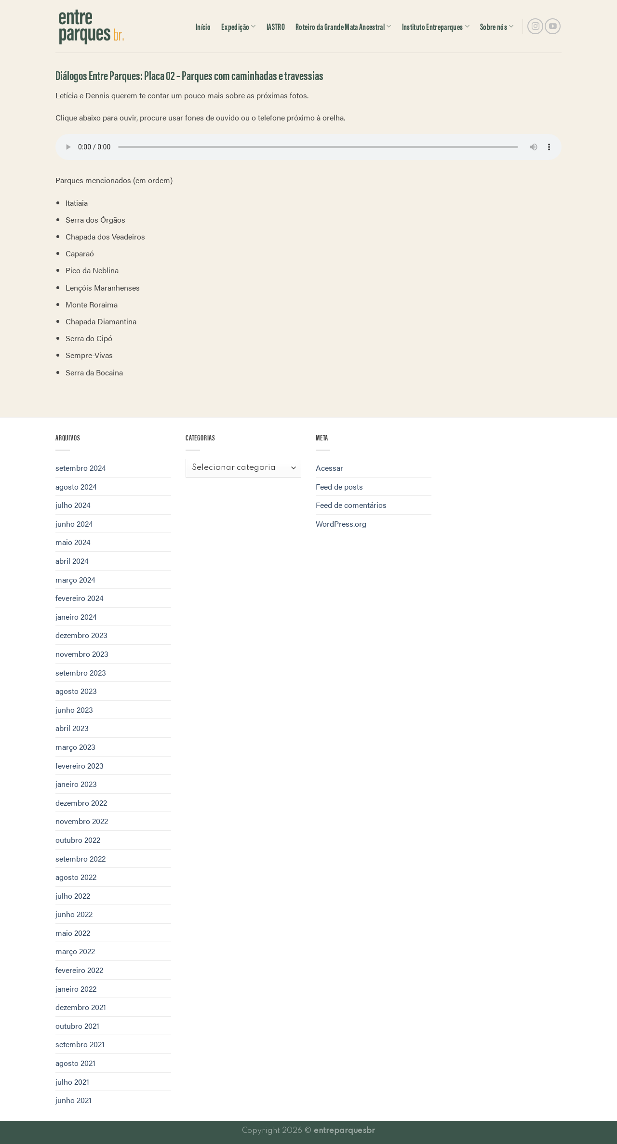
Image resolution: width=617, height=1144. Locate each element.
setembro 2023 (80, 672)
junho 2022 (74, 913)
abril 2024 (72, 560)
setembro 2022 (80, 858)
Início (203, 26)
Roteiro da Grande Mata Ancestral (343, 26)
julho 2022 (72, 895)
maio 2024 (73, 541)
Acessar (329, 467)
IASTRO (276, 26)
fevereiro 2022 (79, 969)
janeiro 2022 (75, 988)
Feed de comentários (351, 504)
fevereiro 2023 (79, 765)
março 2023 (75, 746)
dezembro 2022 (81, 802)
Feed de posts (339, 486)
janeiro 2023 (76, 783)
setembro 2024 (80, 467)
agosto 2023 (76, 690)
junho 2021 (73, 1099)
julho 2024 (73, 504)
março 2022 (75, 951)
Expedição (238, 26)
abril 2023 (72, 727)
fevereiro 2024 (79, 597)
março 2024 (75, 579)
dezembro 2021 (80, 1006)
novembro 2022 (81, 820)
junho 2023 (74, 709)
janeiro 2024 (76, 616)
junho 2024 (74, 523)
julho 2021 (72, 1081)
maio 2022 (72, 932)
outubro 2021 (77, 1025)
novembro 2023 (81, 653)
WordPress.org (341, 523)
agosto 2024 (76, 486)
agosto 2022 (75, 876)
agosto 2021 (75, 1062)
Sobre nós (497, 26)
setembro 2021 (80, 1044)
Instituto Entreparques (435, 26)
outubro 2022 (77, 839)
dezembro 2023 (81, 634)
